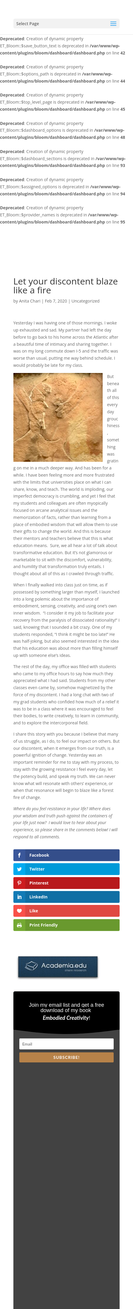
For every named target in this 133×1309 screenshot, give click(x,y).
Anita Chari (29, 301)
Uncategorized (85, 301)
